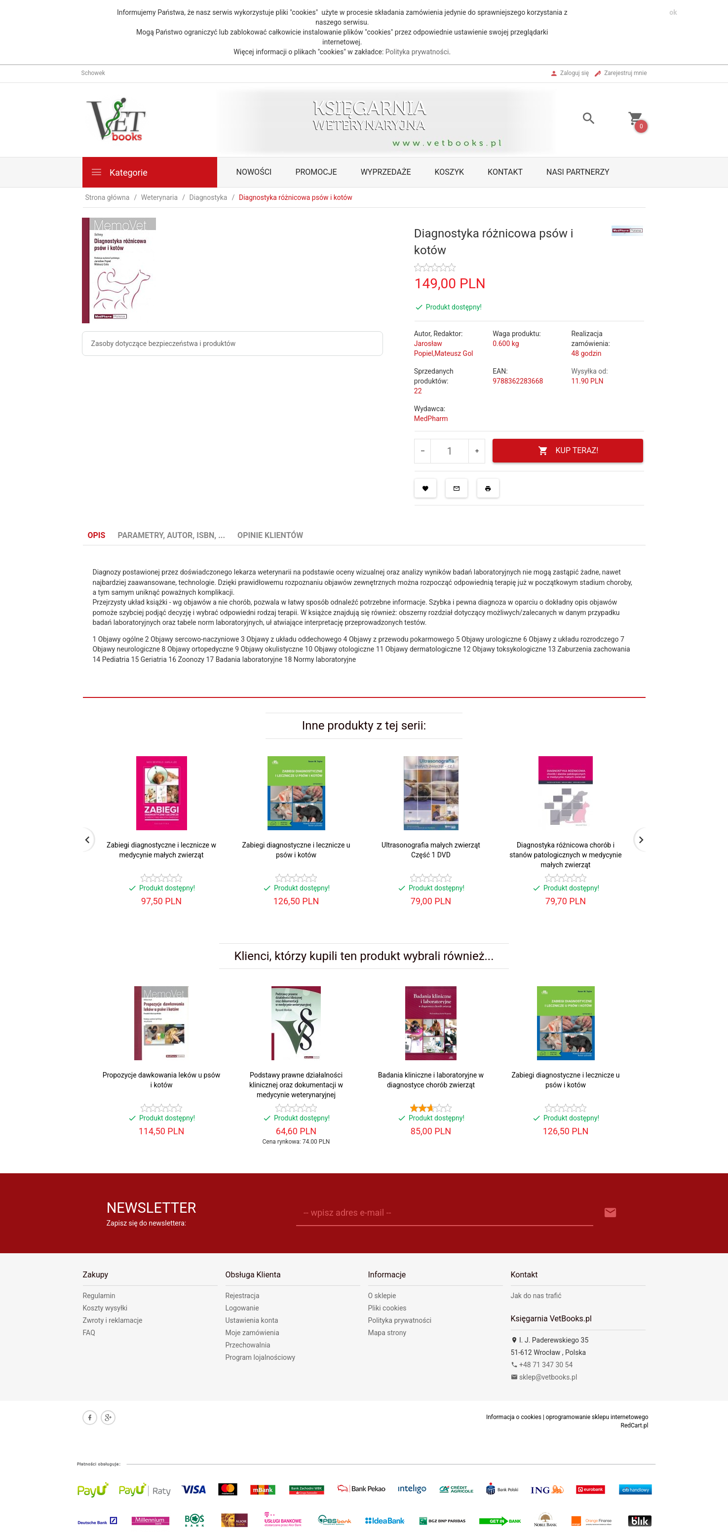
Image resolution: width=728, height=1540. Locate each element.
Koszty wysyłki (105, 1308)
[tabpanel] (364, 621)
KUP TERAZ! (568, 451)
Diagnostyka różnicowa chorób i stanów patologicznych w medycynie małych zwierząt (565, 855)
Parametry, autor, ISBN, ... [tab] (171, 535)
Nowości (254, 172)
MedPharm (431, 419)
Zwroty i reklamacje (113, 1320)
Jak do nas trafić (536, 1296)
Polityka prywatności (417, 52)
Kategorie (119, 172)
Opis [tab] (97, 535)
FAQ (89, 1333)
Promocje (316, 172)
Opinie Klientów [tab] (270, 535)
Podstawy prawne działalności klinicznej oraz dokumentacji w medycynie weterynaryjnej (296, 1085)
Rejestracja (243, 1296)
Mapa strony (387, 1333)
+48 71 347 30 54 (542, 1365)
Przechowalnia (248, 1345)
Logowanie (242, 1308)
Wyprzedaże (386, 172)
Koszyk (449, 172)
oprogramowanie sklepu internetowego (597, 1417)
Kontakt (505, 172)
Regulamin (99, 1296)
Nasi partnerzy (578, 172)
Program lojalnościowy (261, 1357)
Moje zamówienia (252, 1333)
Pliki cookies (387, 1308)
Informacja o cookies (513, 1417)
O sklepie (382, 1296)
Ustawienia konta (252, 1320)
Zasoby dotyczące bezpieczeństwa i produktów (163, 343)
